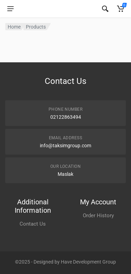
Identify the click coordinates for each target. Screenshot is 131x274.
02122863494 (65, 117)
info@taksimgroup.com (65, 145)
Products (36, 27)
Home (14, 27)
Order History (98, 215)
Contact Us (33, 224)
